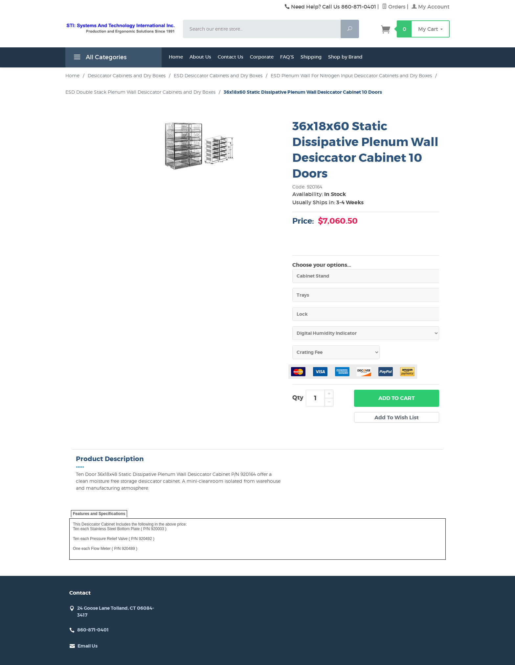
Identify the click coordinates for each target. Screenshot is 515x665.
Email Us (88, 646)
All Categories (99, 58)
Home (176, 57)
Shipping (311, 57)
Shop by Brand (345, 57)
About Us (200, 57)
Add (396, 398)
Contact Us (230, 57)
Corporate (262, 57)
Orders (394, 6)
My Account (431, 6)
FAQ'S (287, 57)
